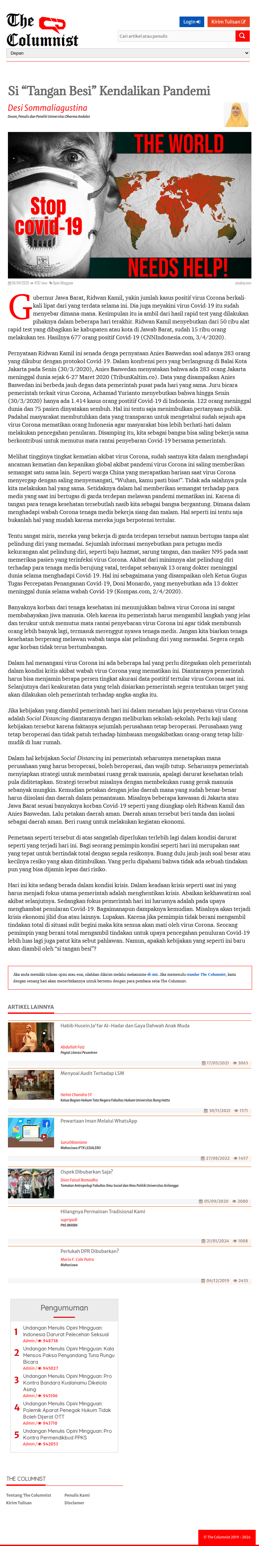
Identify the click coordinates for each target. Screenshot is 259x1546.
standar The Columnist (206, 974)
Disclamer (74, 1502)
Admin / (30, 1340)
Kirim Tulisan (228, 22)
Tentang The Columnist (28, 1495)
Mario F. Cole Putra (77, 1259)
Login (191, 22)
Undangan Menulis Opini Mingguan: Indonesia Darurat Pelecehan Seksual (66, 1331)
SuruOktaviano (74, 1142)
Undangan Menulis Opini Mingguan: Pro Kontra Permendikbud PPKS (67, 1434)
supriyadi (69, 1219)
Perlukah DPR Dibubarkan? (90, 1251)
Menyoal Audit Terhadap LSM (92, 1073)
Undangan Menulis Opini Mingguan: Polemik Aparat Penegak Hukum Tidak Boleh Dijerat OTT (67, 1410)
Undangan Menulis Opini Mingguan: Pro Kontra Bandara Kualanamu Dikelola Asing (67, 1383)
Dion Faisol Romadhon (79, 1180)
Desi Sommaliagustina (47, 108)
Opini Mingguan (63, 282)
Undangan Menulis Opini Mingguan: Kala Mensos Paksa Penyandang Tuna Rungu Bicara (68, 1355)
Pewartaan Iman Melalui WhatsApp (99, 1121)
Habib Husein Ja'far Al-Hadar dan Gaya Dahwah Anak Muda (125, 1026)
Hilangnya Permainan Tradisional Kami (103, 1212)
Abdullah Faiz (73, 1047)
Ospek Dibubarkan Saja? (87, 1172)
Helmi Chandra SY (76, 1094)
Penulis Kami (77, 1495)
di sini (152, 974)
